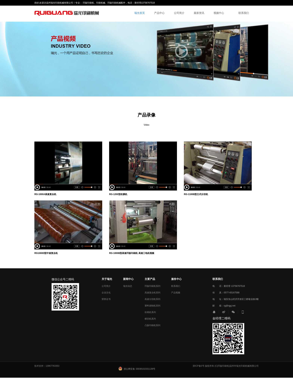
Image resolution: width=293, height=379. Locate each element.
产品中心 (159, 13)
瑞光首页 (139, 13)
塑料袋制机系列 (152, 305)
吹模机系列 (150, 312)
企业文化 (106, 292)
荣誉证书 (106, 299)
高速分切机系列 (152, 299)
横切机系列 (150, 318)
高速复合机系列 (152, 292)
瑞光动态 (127, 286)
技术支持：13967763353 (46, 366)
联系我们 (243, 13)
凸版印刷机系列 (152, 325)
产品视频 (175, 292)
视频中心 (219, 13)
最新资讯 (199, 13)
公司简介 (179, 13)
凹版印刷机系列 (152, 286)
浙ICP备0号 (198, 366)
